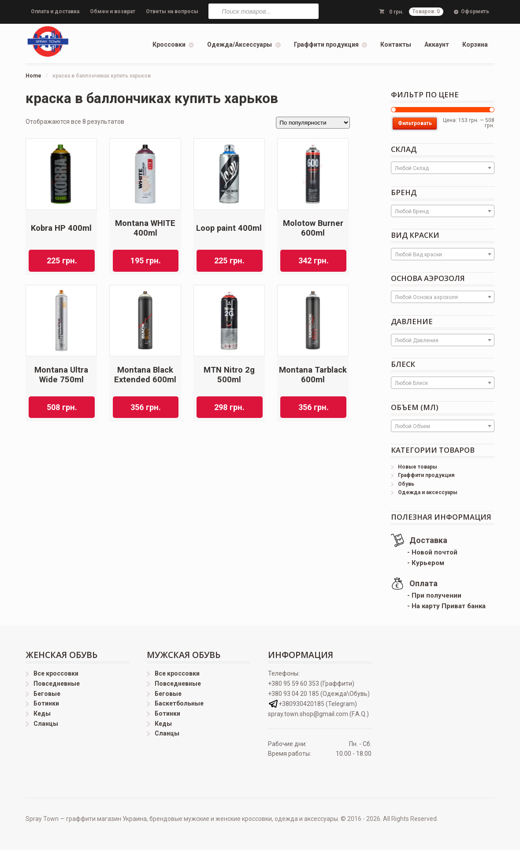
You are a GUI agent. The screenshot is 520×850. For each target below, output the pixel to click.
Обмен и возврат (112, 11)
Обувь (406, 484)
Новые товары (417, 467)
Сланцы (45, 723)
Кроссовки (169, 44)
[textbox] (442, 168)
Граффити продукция (326, 44)
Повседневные (56, 683)
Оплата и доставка (55, 11)
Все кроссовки (55, 673)
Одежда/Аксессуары (239, 44)
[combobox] (442, 168)
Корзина (475, 44)
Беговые (46, 693)
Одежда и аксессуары (427, 492)
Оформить (475, 11)
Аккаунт (436, 44)
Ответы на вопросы (172, 11)
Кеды (42, 713)
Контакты (395, 44)
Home (33, 76)
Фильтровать (415, 123)
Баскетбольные (179, 703)
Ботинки (46, 703)
